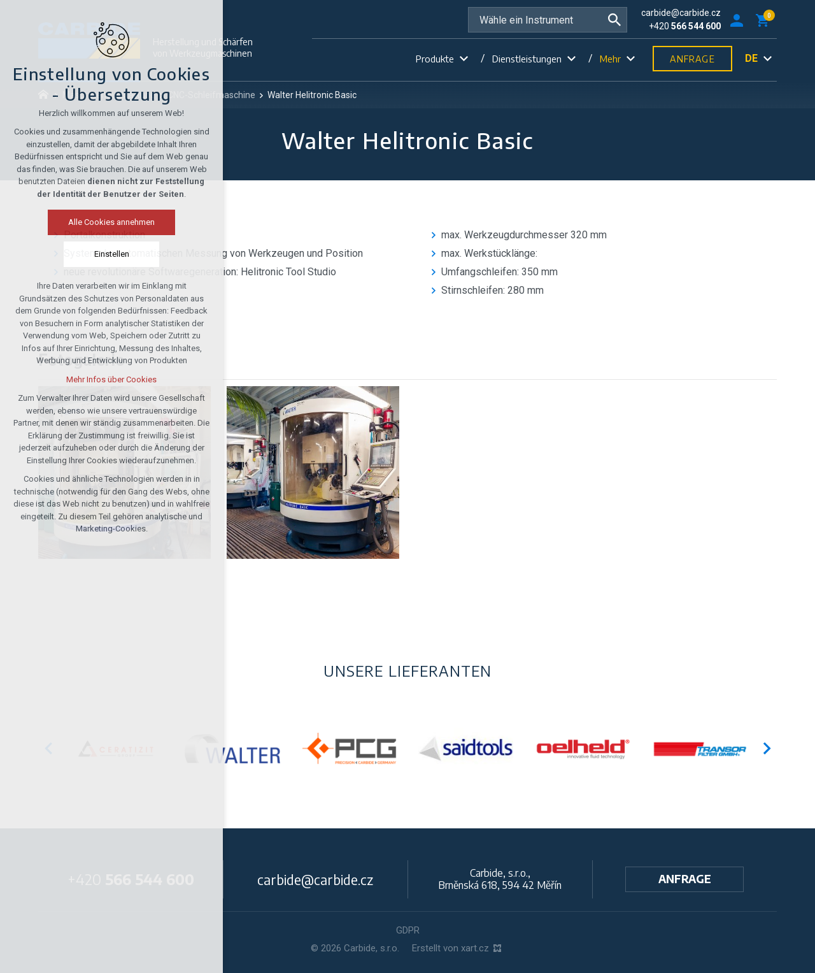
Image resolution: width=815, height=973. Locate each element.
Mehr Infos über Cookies (109, 379)
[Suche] (614, 19)
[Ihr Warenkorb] (765, 20)
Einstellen (109, 254)
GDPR (408, 930)
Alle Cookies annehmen (109, 222)
